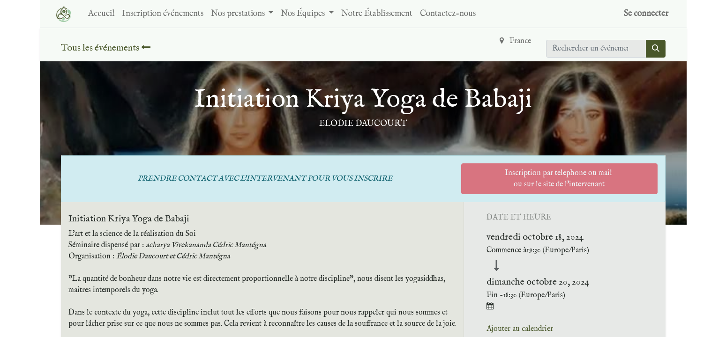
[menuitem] (101, 14)
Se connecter (646, 13)
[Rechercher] (656, 49)
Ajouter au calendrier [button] (519, 329)
